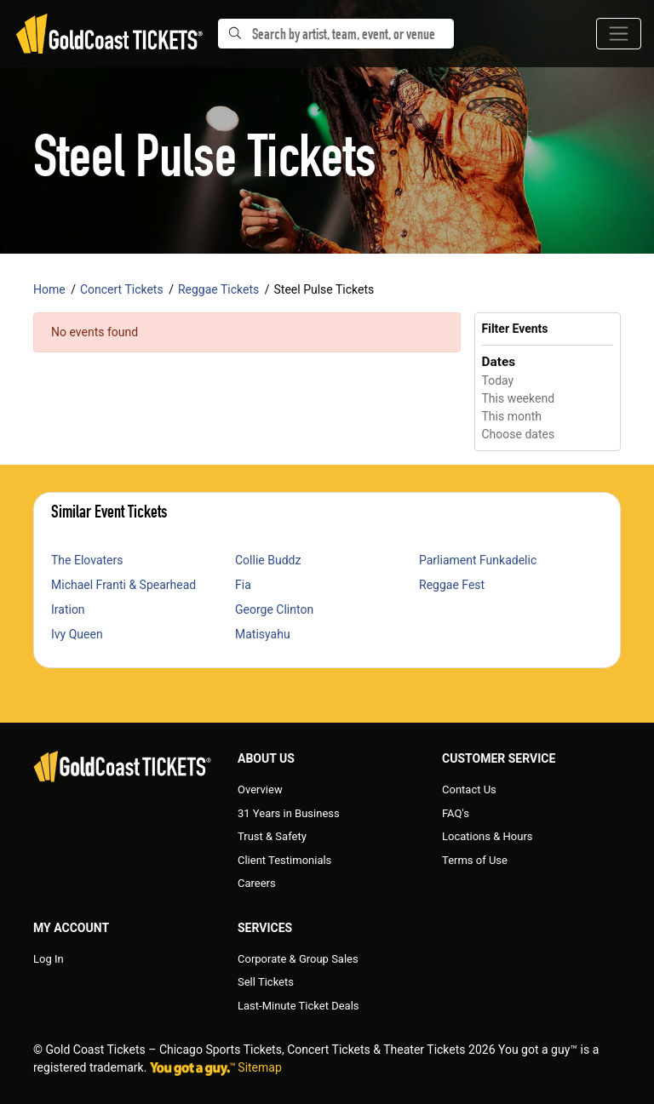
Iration (68, 609)
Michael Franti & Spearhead (123, 585)
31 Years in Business (289, 813)
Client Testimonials (284, 860)
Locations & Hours (487, 836)
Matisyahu (262, 634)
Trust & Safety (272, 836)
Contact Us (469, 789)
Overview (260, 789)
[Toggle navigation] (618, 33)
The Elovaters (87, 560)
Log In (48, 958)
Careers (257, 883)
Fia (243, 585)
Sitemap (259, 1067)
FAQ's (455, 813)
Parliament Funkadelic (477, 560)
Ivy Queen (77, 634)
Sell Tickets (266, 981)
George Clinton (274, 609)
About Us (266, 758)
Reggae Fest (452, 585)
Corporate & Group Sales (298, 958)
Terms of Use (475, 860)
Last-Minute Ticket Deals (298, 1005)
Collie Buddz (268, 560)
